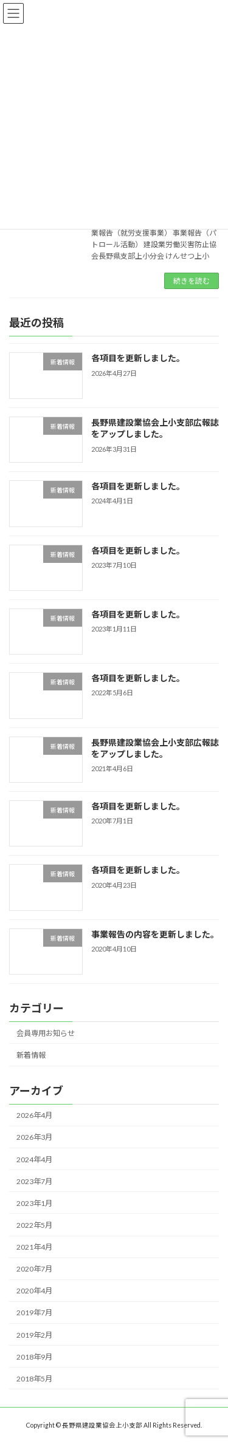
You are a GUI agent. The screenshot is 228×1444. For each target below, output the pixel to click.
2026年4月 (34, 1115)
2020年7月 (34, 1269)
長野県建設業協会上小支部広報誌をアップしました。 (155, 428)
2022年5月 (34, 1225)
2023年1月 (34, 1203)
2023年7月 (34, 1181)
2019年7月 (34, 1313)
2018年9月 (34, 1356)
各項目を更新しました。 (138, 358)
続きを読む (191, 280)
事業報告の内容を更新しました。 (155, 934)
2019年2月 (34, 1335)
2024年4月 (34, 1159)
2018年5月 (34, 1378)
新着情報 (31, 1055)
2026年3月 (34, 1137)
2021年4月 (34, 1247)
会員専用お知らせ (45, 1033)
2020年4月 (34, 1291)
